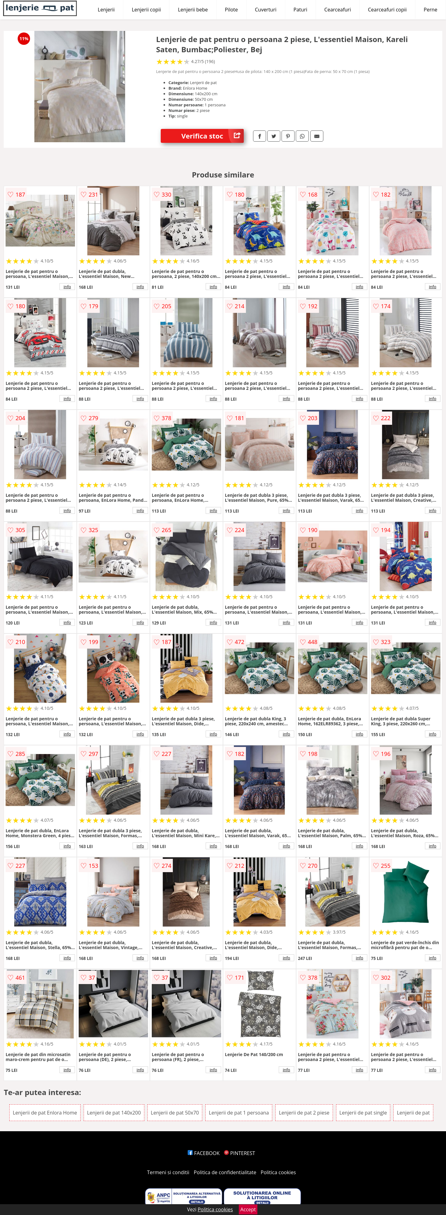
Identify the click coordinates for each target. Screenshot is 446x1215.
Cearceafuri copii (387, 9)
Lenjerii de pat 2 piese (304, 1112)
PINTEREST (239, 1153)
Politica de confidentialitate (225, 1172)
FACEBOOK (204, 1153)
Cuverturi (266, 9)
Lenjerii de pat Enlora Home (45, 1112)
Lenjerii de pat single (363, 1112)
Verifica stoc (212, 136)
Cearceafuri (337, 9)
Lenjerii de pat (413, 1112)
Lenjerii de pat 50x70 (175, 1112)
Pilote (231, 9)
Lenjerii (106, 9)
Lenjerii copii (146, 9)
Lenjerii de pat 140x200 (114, 1112)
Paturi (301, 9)
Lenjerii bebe (193, 9)
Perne (430, 9)
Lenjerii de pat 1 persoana (239, 1112)
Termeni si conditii (168, 1172)
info (67, 286)
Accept (248, 1209)
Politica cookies (278, 1172)
